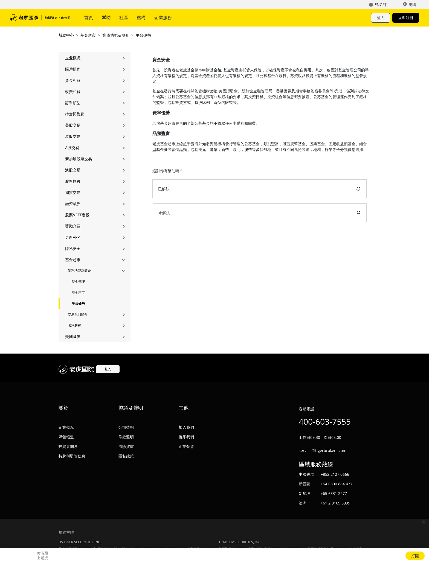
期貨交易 (72, 192)
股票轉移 (72, 181)
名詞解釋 (74, 325)
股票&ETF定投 (77, 214)
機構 (141, 17)
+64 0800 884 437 (336, 483)
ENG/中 (381, 4)
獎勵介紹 (72, 226)
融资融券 (72, 203)
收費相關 (72, 91)
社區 (123, 17)
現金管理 (78, 281)
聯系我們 (186, 436)
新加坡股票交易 (78, 158)
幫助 (106, 17)
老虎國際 (40, 18)
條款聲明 (126, 436)
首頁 (88, 17)
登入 (380, 17)
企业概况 (72, 57)
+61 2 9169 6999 (335, 503)
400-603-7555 (325, 421)
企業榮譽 (186, 446)
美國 (412, 4)
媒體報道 (66, 436)
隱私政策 (126, 456)
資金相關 (72, 80)
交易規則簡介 (78, 314)
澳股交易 (72, 170)
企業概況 (66, 427)
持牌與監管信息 (72, 456)
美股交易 (72, 125)
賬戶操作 (72, 69)
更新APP (72, 237)
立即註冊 (405, 17)
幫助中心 (66, 35)
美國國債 (72, 336)
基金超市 (88, 35)
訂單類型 (72, 102)
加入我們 (186, 427)
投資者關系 (68, 446)
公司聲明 (126, 427)
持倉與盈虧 (74, 113)
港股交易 (72, 136)
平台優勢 (143, 35)
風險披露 (126, 446)
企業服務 (163, 17)
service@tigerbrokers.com (322, 450)
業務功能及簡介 (115, 35)
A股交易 (72, 147)
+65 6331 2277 (334, 493)
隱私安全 (72, 248)
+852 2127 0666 (335, 474)
